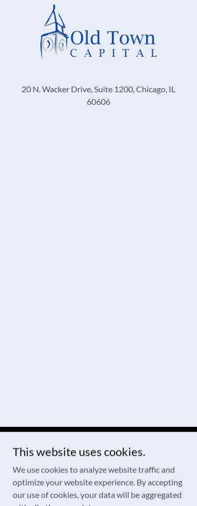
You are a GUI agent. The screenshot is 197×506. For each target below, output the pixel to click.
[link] (98, 33)
